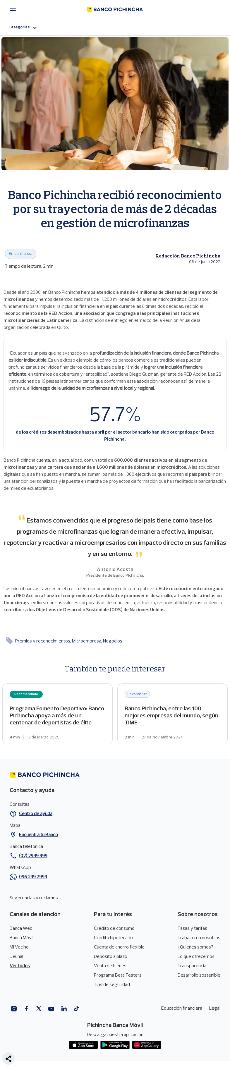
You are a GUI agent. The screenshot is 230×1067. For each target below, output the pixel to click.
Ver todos (20, 966)
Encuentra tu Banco (38, 835)
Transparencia (192, 966)
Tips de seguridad (112, 984)
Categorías (23, 28)
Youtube (51, 1009)
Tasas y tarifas (192, 928)
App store (83, 1045)
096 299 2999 (33, 877)
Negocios (112, 641)
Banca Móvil (21, 938)
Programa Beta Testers (118, 975)
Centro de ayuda (35, 814)
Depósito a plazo (110, 956)
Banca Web (21, 928)
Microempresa (87, 641)
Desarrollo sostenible (199, 975)
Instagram (14, 1009)
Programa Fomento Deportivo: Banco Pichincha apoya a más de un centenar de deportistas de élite (57, 714)
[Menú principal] (14, 9)
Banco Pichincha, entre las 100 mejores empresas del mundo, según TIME (172, 714)
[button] (8, 1058)
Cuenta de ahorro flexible (119, 947)
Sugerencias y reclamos (34, 898)
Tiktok (76, 1009)
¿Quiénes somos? (195, 947)
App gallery (146, 1045)
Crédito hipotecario (113, 938)
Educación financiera (181, 1008)
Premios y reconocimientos (43, 641)
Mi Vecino (19, 947)
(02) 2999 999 (33, 856)
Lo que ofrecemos (196, 956)
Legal (214, 1008)
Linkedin (64, 1009)
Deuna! (16, 956)
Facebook (26, 1009)
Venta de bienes (110, 966)
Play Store (115, 1045)
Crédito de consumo (114, 928)
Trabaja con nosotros (199, 938)
